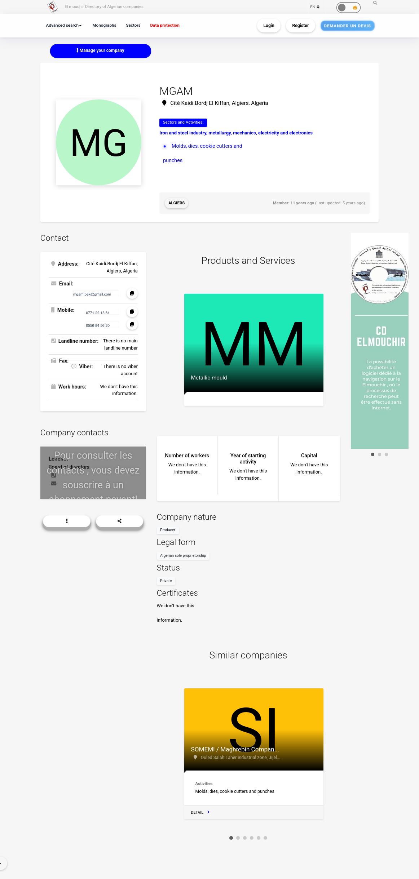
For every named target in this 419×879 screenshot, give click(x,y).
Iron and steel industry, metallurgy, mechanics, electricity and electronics (236, 133)
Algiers (176, 202)
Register (300, 25)
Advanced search (62, 25)
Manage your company (100, 50)
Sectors (133, 25)
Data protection (164, 25)
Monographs (104, 25)
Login (268, 25)
